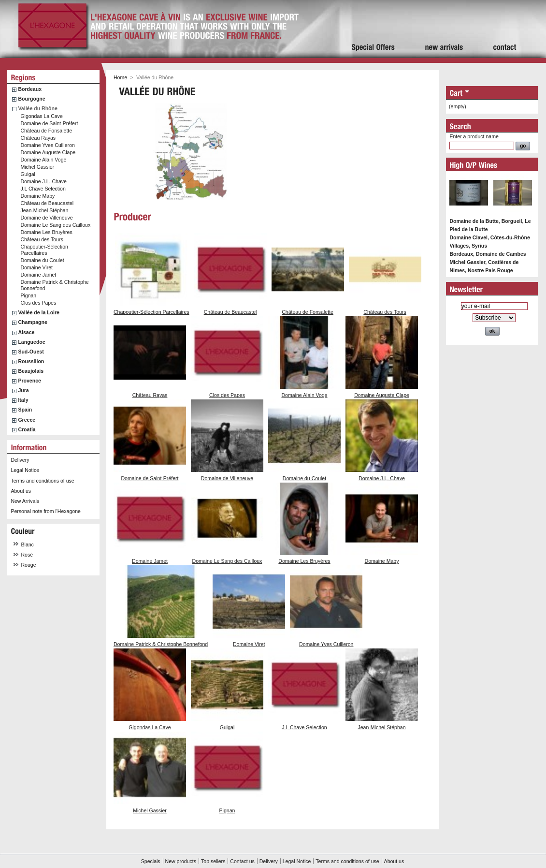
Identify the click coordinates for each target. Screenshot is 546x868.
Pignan (28, 295)
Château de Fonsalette (46, 130)
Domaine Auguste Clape (47, 152)
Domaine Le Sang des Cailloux (55, 225)
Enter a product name (473, 136)
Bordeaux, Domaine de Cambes (487, 254)
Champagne (32, 322)
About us (21, 491)
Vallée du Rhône (37, 108)
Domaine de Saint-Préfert (49, 123)
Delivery (20, 460)
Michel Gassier (37, 167)
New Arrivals (25, 501)
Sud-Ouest (30, 351)
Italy (23, 400)
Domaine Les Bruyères (46, 232)
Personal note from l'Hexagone (45, 511)
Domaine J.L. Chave (43, 181)
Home (120, 77)
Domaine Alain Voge (43, 159)
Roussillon (31, 361)
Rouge (28, 565)
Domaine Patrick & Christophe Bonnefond (161, 644)
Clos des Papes (38, 303)
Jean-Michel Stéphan (44, 210)
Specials (150, 861)
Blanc (27, 544)
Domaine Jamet (38, 275)
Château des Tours (41, 239)
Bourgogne (31, 99)
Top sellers (213, 861)
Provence (29, 380)
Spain (25, 409)
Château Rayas (38, 138)
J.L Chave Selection (42, 188)
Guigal (27, 174)
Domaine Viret (36, 267)
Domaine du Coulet (42, 260)
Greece (26, 420)
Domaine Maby (37, 196)
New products (180, 861)
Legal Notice (25, 470)
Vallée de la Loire (38, 312)
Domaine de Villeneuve (46, 218)
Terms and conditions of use (42, 481)
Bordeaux (30, 89)
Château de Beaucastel (46, 203)
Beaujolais (30, 371)
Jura (23, 390)
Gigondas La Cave (41, 116)
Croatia (26, 429)
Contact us (242, 861)
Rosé (27, 555)
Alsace (26, 332)
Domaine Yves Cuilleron (47, 145)
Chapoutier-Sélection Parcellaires (44, 250)
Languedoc (31, 342)
